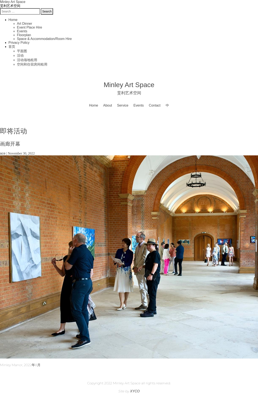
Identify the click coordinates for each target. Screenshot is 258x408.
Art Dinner (24, 23)
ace (2, 153)
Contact (154, 105)
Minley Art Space (12, 2)
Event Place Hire (29, 27)
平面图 (22, 51)
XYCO (135, 391)
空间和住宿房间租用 (32, 64)
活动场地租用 (27, 60)
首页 (11, 46)
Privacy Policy (19, 42)
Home (13, 20)
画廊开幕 (10, 144)
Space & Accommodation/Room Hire (44, 39)
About (107, 105)
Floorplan (24, 35)
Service (122, 105)
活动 (20, 55)
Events (22, 31)
